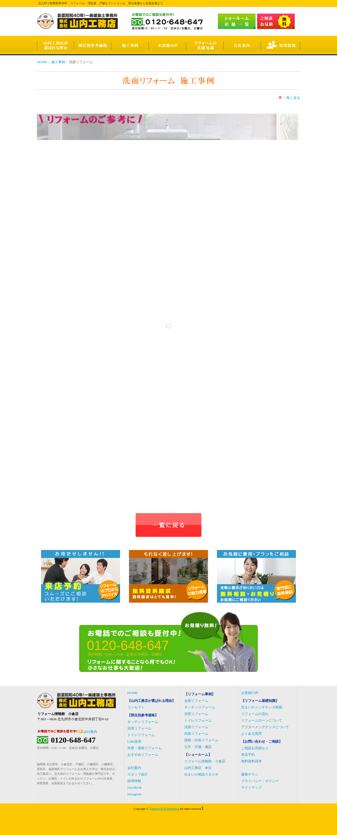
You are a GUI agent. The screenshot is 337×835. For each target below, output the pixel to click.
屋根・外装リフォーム (201, 740)
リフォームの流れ (255, 714)
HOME (42, 62)
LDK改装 (134, 741)
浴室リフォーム (139, 728)
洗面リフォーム (196, 727)
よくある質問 (251, 734)
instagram (134, 794)
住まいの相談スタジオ (201, 774)
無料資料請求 (251, 761)
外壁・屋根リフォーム (144, 748)
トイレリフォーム (141, 735)
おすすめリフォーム (142, 755)
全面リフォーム (196, 701)
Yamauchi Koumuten (164, 809)
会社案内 (90, 732)
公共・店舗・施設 (198, 747)
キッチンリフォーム (142, 722)
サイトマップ (251, 787)
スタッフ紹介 (137, 774)
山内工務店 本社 (198, 768)
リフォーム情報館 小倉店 (204, 761)
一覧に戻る (291, 98)
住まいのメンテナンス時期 (261, 707)
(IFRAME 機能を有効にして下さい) (168, 325)
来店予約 (248, 755)
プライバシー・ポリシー (260, 781)
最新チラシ (249, 774)
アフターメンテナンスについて (265, 727)
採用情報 (134, 781)
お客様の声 (249, 693)
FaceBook (134, 787)
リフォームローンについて (261, 720)
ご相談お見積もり (255, 748)
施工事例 (58, 62)
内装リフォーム (196, 734)
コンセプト (136, 707)
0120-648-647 (73, 740)
